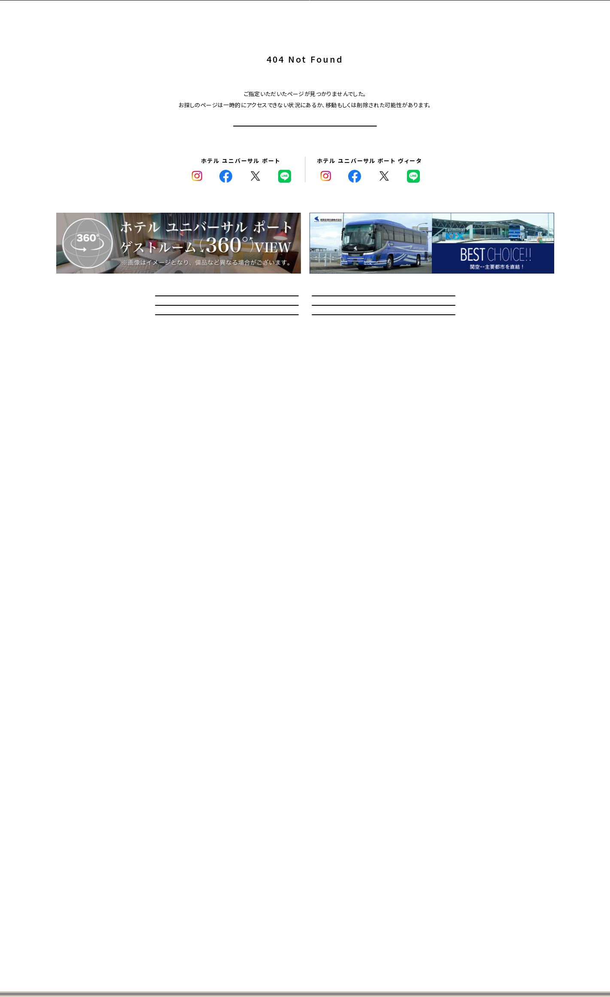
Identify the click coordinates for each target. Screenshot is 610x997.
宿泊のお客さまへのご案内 (383, 348)
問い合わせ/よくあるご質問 (227, 348)
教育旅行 (227, 388)
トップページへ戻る (305, 140)
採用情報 (383, 427)
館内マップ (383, 388)
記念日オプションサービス (227, 427)
